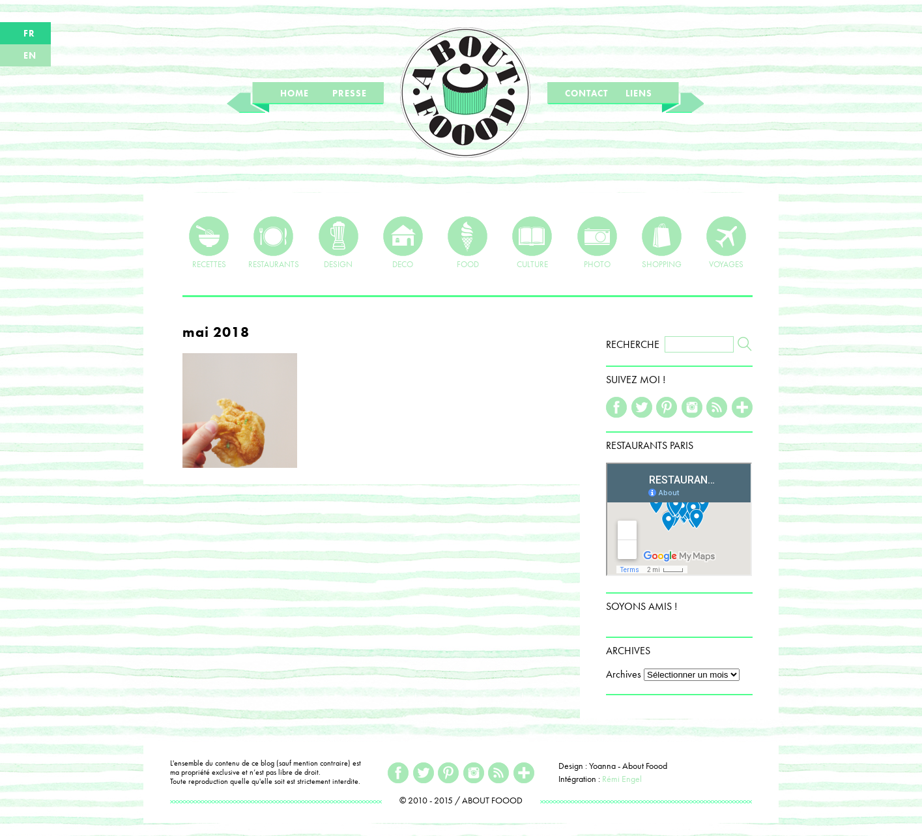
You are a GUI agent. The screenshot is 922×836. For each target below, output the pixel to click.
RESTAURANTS (273, 242)
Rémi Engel (622, 779)
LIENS (639, 93)
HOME (294, 93)
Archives (623, 674)
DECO (403, 242)
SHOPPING (662, 242)
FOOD (467, 242)
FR (29, 33)
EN (29, 55)
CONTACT (586, 93)
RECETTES (209, 242)
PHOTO (597, 242)
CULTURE (532, 242)
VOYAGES (726, 242)
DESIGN (338, 242)
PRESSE (349, 93)
